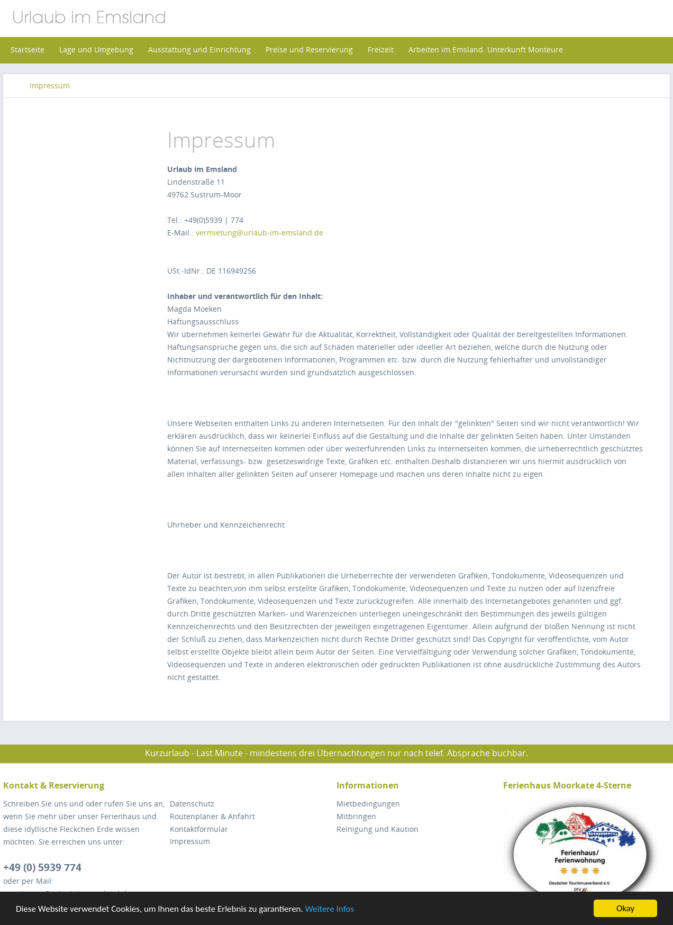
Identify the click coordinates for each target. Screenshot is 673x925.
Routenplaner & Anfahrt (212, 816)
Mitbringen (356, 816)
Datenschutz (192, 804)
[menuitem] (27, 49)
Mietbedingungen (368, 804)
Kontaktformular (199, 829)
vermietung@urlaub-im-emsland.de (259, 233)
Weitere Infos (329, 908)
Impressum (190, 841)
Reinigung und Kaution (377, 829)
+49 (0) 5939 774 (42, 867)
